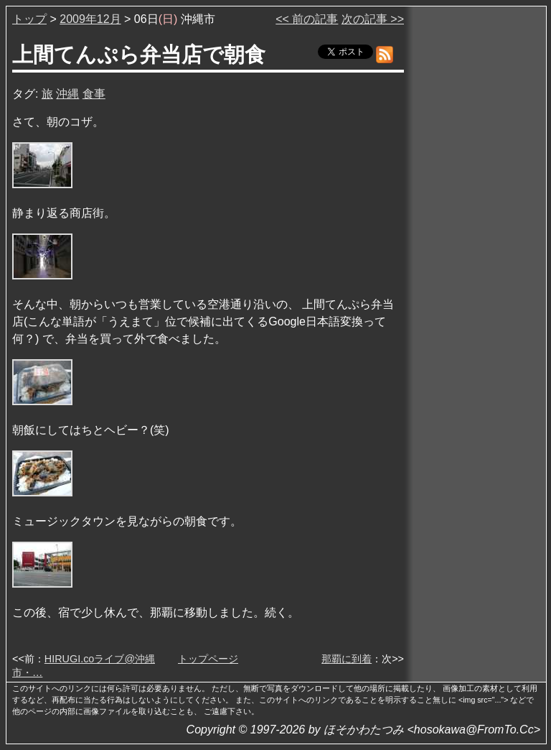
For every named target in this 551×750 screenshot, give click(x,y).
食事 (94, 94)
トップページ (208, 659)
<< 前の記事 (307, 19)
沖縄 (67, 94)
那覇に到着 (346, 659)
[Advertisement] (476, 229)
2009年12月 (90, 19)
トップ (29, 19)
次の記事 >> (373, 19)
